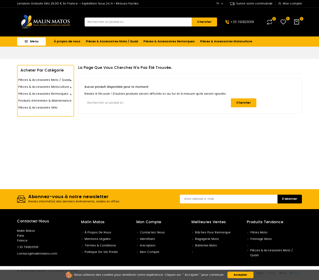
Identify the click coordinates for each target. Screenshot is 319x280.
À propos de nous (67, 41)
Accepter (240, 274)
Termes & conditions (100, 245)
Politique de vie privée (101, 252)
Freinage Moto (261, 239)
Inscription (148, 245)
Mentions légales (97, 239)
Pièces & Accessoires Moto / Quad (112, 41)
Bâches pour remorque (213, 232)
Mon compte (150, 252)
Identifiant (147, 239)
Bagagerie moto (207, 239)
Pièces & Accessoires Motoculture (226, 41)
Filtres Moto (259, 232)
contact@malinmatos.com (37, 253)
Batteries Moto (206, 245)
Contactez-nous (33, 221)
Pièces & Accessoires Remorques (169, 41)
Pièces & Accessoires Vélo (38, 107)
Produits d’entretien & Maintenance (44, 100)
